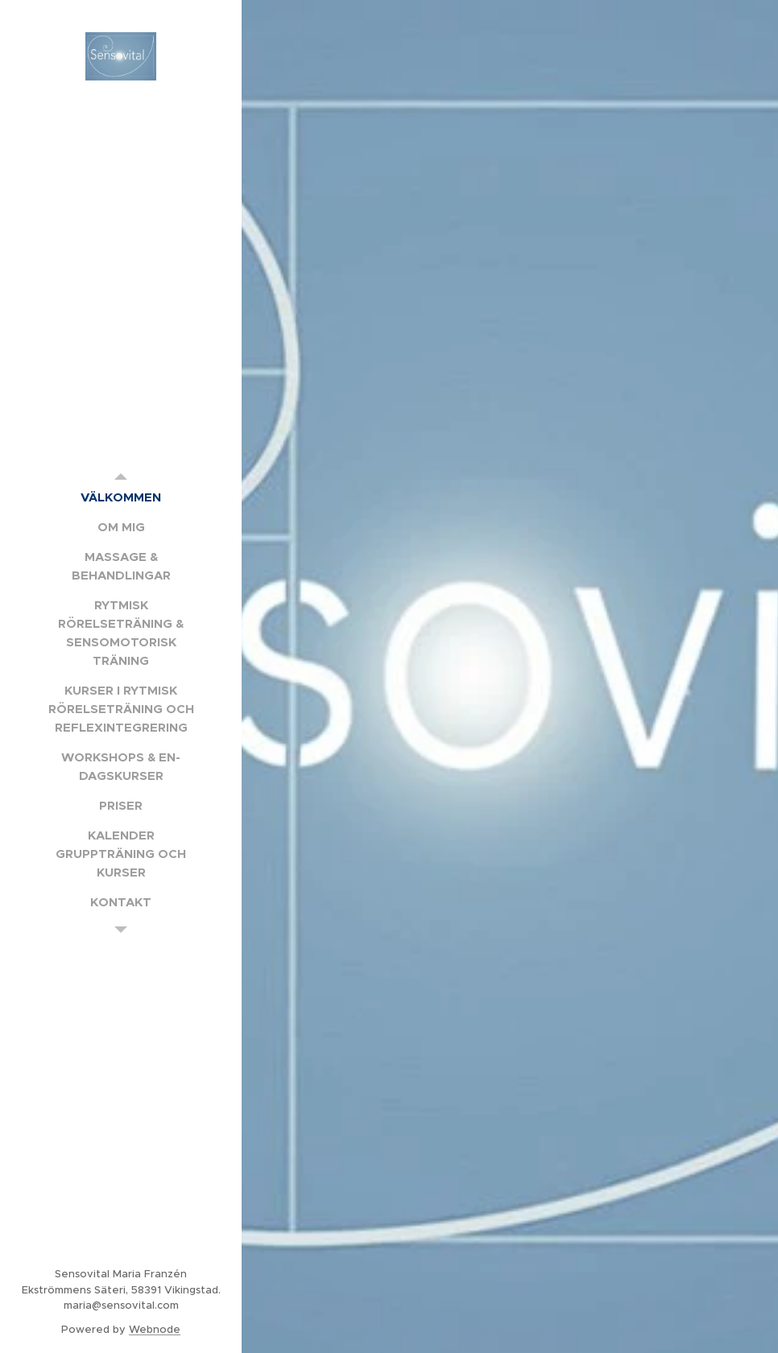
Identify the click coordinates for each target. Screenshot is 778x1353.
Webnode (154, 1329)
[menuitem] (121, 497)
